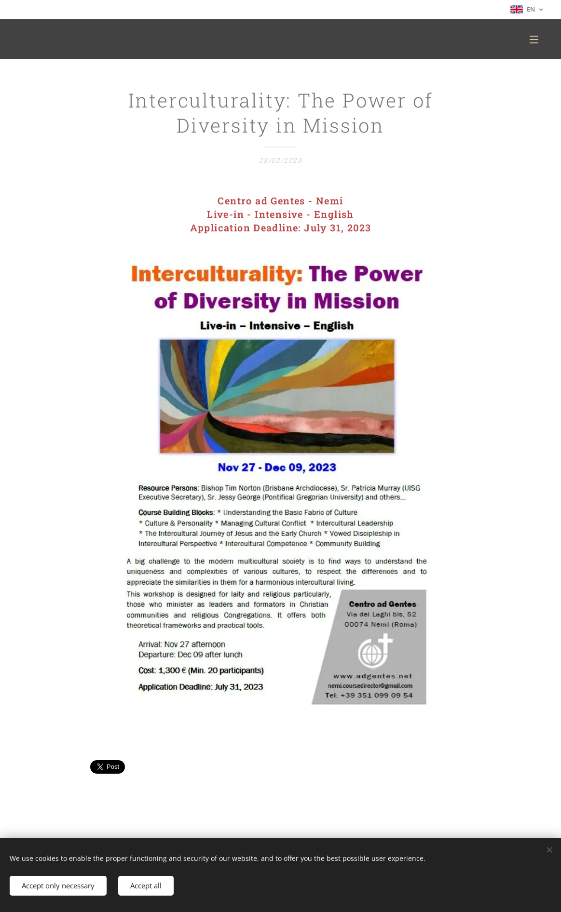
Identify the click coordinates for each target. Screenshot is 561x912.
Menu (534, 39)
